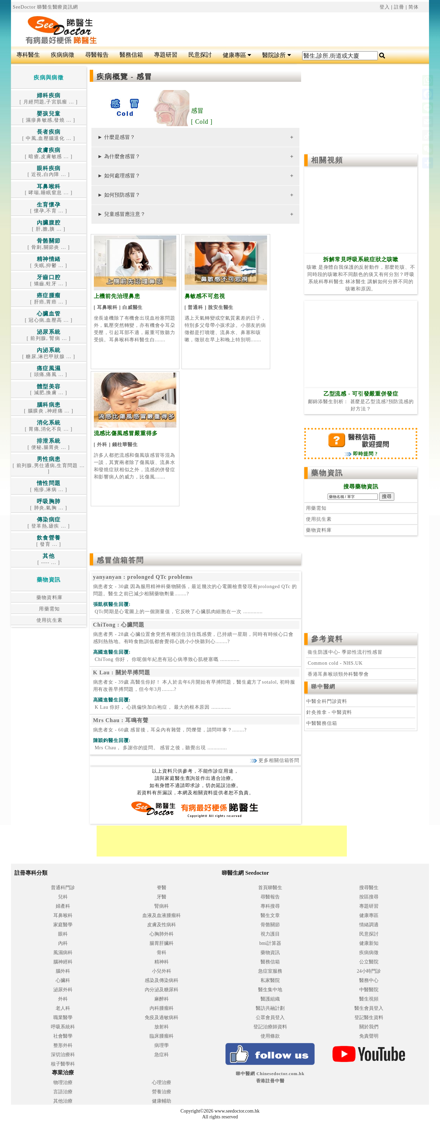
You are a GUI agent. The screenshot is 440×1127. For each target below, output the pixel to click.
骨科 (161, 952)
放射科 (161, 1026)
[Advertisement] (255, 29)
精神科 (161, 961)
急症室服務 (270, 971)
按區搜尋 (368, 896)
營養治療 (161, 1091)
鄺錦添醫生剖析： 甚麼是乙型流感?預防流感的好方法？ (361, 401)
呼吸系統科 (63, 1026)
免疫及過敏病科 (161, 1017)
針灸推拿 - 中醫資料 (329, 712)
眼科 (63, 934)
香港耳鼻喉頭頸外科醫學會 (337, 674)
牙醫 (161, 896)
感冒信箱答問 (120, 560)
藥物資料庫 (49, 597)
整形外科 (63, 1045)
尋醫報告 (97, 55)
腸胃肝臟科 (162, 943)
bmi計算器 (270, 943)
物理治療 (63, 1082)
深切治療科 (63, 1054)
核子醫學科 (63, 1064)
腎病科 (161, 906)
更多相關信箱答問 (274, 760)
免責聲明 (368, 1036)
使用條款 (270, 1036)
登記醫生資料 (368, 1017)
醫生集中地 (270, 989)
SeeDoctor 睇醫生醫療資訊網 (45, 7)
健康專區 (237, 55)
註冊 (399, 7)
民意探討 (200, 55)
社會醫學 (63, 1036)
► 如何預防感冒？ (119, 195)
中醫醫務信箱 (321, 723)
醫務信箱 (131, 55)
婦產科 (63, 906)
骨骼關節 (270, 924)
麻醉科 (161, 999)
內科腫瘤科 (162, 1008)
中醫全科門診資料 (326, 701)
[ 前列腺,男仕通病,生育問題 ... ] (49, 465)
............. (178, 611)
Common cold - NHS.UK (335, 663)
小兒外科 (161, 971)
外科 (63, 999)
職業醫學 (63, 1017)
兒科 (63, 896)
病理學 (161, 1045)
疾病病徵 (62, 55)
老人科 (63, 1008)
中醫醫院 (368, 989)
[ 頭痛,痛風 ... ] (48, 371)
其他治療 (63, 1101)
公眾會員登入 (270, 1017)
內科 (63, 943)
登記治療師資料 (270, 1026)
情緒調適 (368, 924)
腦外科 (63, 971)
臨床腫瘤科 (162, 1036)
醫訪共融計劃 (270, 1008)
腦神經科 (63, 961)
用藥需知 (48, 608)
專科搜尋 (270, 906)
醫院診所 (276, 55)
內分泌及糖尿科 (161, 989)
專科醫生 (28, 55)
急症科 (161, 1054)
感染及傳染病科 (161, 980)
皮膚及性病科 (161, 924)
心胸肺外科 (162, 934)
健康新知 (368, 943)
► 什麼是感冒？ (116, 137)
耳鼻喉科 (63, 915)
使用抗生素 (49, 620)
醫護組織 (270, 999)
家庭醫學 (63, 924)
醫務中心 (368, 980)
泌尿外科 (63, 989)
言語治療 (63, 1091)
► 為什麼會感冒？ (119, 156)
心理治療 (161, 1082)
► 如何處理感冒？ (119, 175)
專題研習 (165, 55)
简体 (413, 7)
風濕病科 (63, 952)
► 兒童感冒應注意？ (121, 214)
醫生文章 (270, 915)
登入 (385, 7)
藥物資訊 (327, 473)
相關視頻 (327, 160)
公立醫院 (368, 961)
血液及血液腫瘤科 (161, 915)
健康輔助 (161, 1101)
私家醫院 (270, 980)
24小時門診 (369, 971)
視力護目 (270, 934)
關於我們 (368, 1026)
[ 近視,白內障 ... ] (49, 171)
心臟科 (63, 980)
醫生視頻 (368, 999)
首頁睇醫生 (270, 887)
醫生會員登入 (368, 1008)
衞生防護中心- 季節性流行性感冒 (345, 652)
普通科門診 (63, 887)
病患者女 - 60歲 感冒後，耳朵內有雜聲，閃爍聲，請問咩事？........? (170, 729)
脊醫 (161, 887)
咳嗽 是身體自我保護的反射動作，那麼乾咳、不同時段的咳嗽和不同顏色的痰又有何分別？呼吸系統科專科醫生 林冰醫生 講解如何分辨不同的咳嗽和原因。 (361, 274)
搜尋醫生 (368, 887)
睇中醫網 (323, 686)
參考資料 (327, 639)
